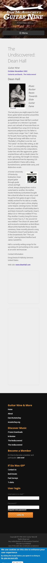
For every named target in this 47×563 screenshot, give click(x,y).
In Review (11, 436)
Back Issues (12, 474)
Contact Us (12, 470)
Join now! (20, 458)
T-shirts (11, 482)
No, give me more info (9, 559)
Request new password (17, 510)
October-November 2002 (17, 71)
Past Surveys (13, 478)
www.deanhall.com (23, 265)
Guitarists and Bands (15, 74)
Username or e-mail (16, 494)
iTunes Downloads (15, 432)
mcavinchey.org (14, 422)
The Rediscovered (15, 441)
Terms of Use (26, 548)
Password (12, 503)
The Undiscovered (29, 74)
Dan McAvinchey (14, 418)
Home (10, 409)
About (10, 414)
